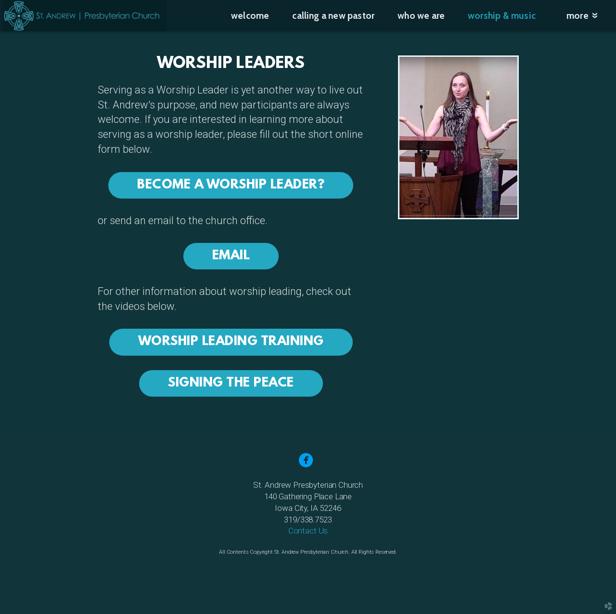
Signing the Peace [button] (231, 383)
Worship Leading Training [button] (231, 341)
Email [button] (231, 256)
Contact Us (308, 530)
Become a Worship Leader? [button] (230, 185)
